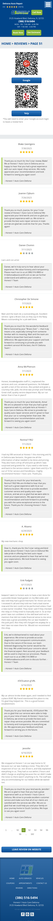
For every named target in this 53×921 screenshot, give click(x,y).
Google (26, 80)
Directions (32, 888)
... (12, 830)
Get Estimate (33, 32)
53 (35, 830)
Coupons (10, 883)
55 (47, 830)
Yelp (26, 113)
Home (6, 43)
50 (18, 830)
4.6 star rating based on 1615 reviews (27, 909)
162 (32, 834)
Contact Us (41, 883)
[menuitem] (12, 878)
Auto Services (25, 878)
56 (20, 834)
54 (41, 830)
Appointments (25, 883)
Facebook (23, 914)
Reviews (20, 43)
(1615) (20, 7)
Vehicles (40, 878)
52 (29, 830)
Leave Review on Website (26, 849)
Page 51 (36, 43)
